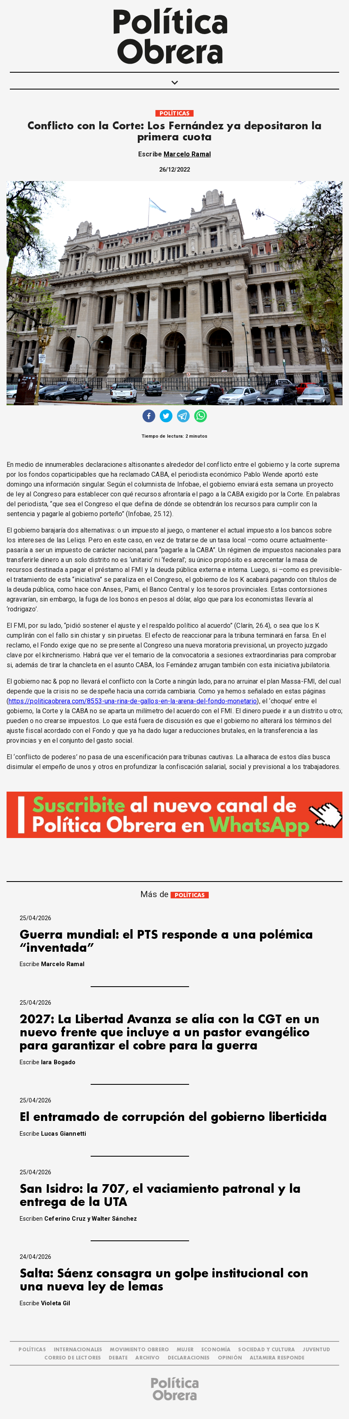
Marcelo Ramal (187, 154)
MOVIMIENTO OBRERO (139, 1350)
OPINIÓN (230, 1358)
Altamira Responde (277, 1358)
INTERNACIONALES (78, 1350)
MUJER (185, 1350)
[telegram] (183, 417)
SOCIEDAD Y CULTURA (266, 1350)
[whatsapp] (200, 417)
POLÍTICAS (174, 113)
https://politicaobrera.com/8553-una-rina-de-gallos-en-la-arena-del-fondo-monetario (133, 701)
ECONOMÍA (215, 1350)
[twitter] (166, 417)
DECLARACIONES (189, 1358)
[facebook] (148, 417)
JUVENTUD (316, 1350)
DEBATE (118, 1358)
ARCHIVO (147, 1358)
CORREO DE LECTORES (72, 1358)
